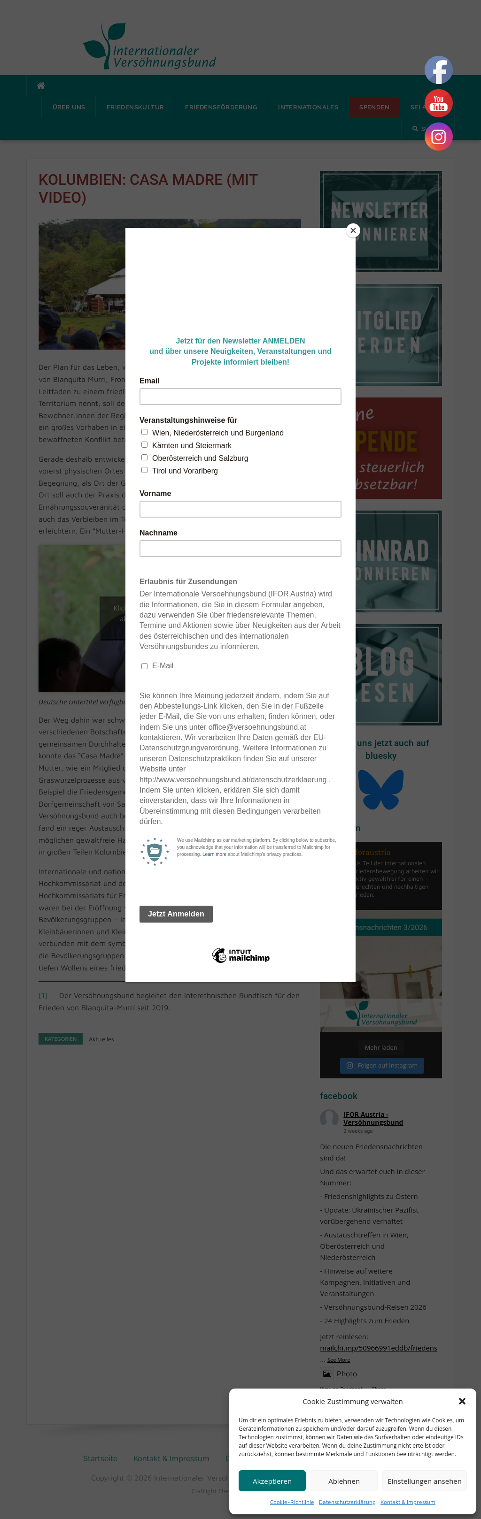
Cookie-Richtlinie (292, 1501)
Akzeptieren (272, 1481)
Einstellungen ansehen (425, 1481)
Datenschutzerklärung (347, 1501)
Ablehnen (344, 1481)
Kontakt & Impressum (407, 1501)
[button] (462, 1401)
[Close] (353, 230)
